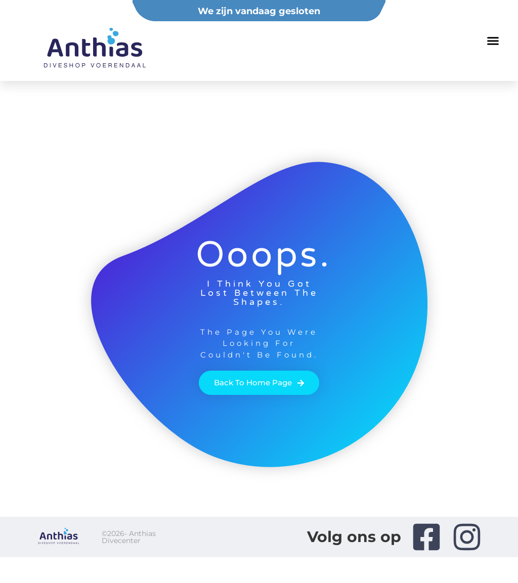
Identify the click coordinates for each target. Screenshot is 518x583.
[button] (493, 40)
